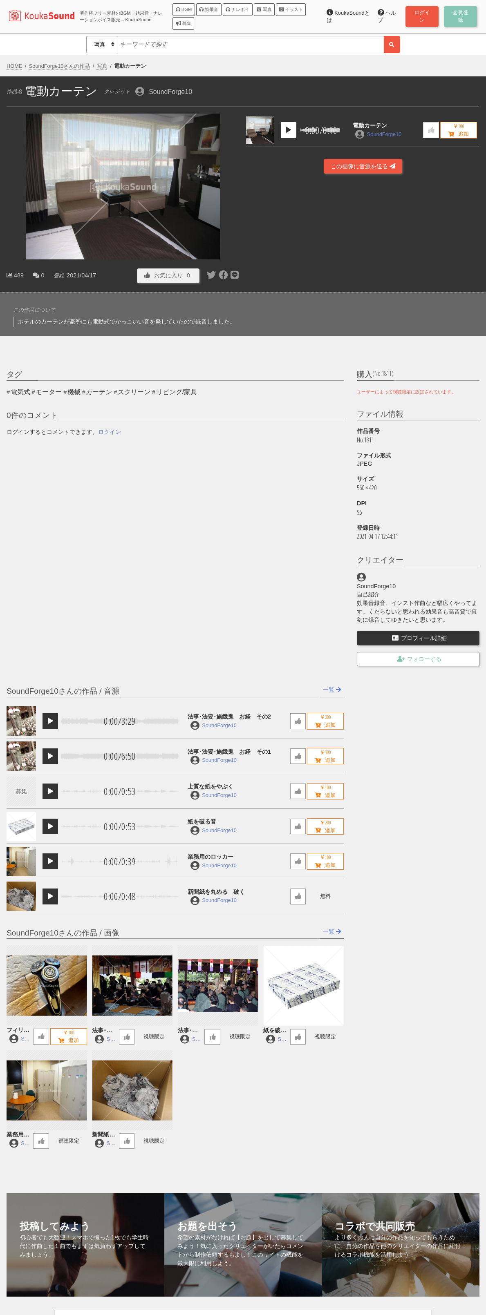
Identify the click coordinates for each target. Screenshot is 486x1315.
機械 (74, 391)
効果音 (208, 9)
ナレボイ (237, 9)
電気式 (20, 391)
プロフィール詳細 (419, 638)
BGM (184, 9)
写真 (264, 9)
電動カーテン (370, 125)
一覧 (332, 689)
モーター (49, 391)
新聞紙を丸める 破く (216, 892)
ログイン (109, 432)
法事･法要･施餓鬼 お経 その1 (229, 751)
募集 (183, 23)
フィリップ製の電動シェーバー (18, 1030)
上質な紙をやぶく (210, 786)
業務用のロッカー (210, 856)
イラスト (291, 9)
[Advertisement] (362, 258)
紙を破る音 (202, 821)
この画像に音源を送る (363, 166)
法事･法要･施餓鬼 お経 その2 (229, 716)
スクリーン (134, 391)
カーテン (99, 391)
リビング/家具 (176, 391)
